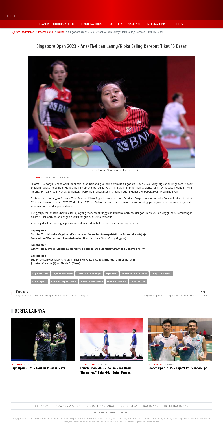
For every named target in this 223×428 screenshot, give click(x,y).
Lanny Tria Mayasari (162, 274)
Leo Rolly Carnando (116, 281)
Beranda (43, 24)
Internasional (157, 24)
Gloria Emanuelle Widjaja (89, 274)
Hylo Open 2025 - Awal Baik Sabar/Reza (38, 369)
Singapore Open (40, 274)
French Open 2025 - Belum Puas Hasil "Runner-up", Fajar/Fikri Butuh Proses (105, 371)
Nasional (134, 24)
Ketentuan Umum (104, 413)
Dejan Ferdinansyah (63, 274)
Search (125, 413)
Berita (60, 32)
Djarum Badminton (22, 32)
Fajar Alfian (111, 274)
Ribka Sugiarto (39, 281)
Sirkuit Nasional (92, 24)
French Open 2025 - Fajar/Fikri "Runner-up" (177, 369)
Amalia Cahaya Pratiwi (92, 281)
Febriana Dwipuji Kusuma (63, 281)
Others (177, 24)
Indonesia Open (63, 24)
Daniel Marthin (138, 281)
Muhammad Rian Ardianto (134, 274)
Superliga (116, 24)
